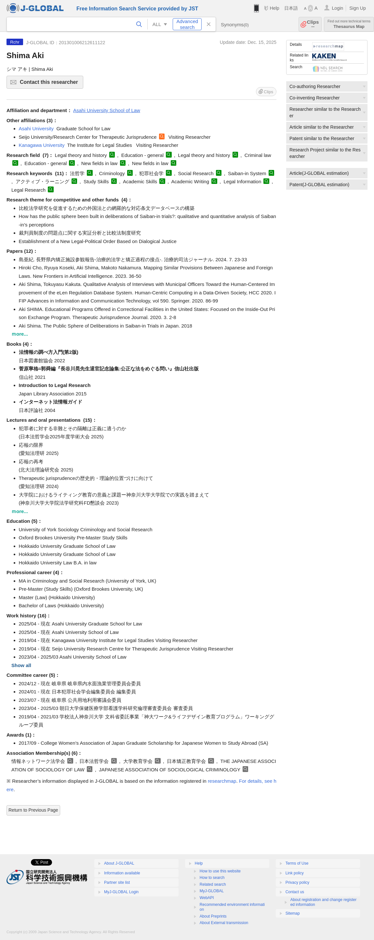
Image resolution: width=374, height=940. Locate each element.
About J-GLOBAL (119, 863)
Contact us (295, 892)
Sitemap (293, 913)
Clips (313, 24)
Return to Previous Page (33, 810)
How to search (212, 877)
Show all (21, 665)
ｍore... (19, 334)
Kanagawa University (42, 145)
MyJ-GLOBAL (212, 891)
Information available (122, 873)
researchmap (222, 781)
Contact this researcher (50, 84)
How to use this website (220, 871)
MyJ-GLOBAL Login (121, 892)
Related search (213, 884)
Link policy (295, 873)
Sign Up (357, 8)
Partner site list (117, 882)
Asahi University (36, 128)
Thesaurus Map (348, 24)
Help (274, 8)
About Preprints (213, 916)
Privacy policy (297, 882)
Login (337, 8)
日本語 (291, 8)
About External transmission (224, 923)
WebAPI (207, 897)
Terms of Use (297, 863)
